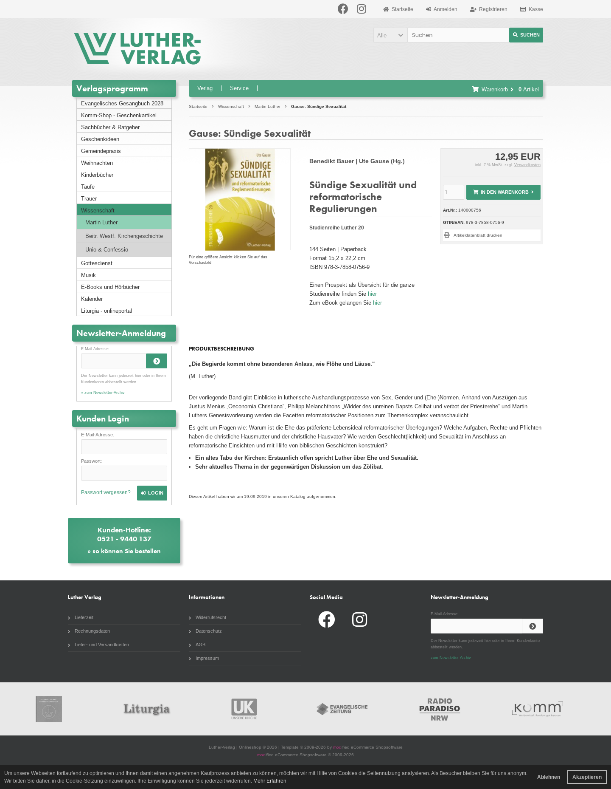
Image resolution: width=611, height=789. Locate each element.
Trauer (89, 198)
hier (372, 294)
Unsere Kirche (244, 708)
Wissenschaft (98, 210)
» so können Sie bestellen (124, 551)
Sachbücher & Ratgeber (110, 127)
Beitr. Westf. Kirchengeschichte (124, 236)
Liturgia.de (146, 708)
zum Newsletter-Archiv (451, 658)
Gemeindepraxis (101, 151)
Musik (88, 275)
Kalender (92, 299)
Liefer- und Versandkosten (98, 645)
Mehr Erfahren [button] (269, 781)
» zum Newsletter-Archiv (103, 392)
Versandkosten (527, 165)
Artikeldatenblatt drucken (478, 235)
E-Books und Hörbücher (110, 287)
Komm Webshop (537, 708)
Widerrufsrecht (207, 617)
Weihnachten (97, 163)
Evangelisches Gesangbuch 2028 (122, 103)
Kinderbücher (97, 175)
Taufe (88, 187)
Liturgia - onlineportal (106, 311)
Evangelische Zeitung (342, 708)
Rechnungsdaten (89, 631)
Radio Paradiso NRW (440, 708)
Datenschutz (205, 631)
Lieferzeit (80, 617)
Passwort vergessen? (106, 492)
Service (239, 88)
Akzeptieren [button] (587, 777)
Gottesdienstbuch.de (49, 708)
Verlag (205, 88)
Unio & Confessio (106, 249)
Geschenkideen (100, 139)
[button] (390, 35)
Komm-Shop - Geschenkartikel (119, 115)
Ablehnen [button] (548, 777)
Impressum (204, 658)
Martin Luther (101, 222)
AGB (197, 645)
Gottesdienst (96, 263)
